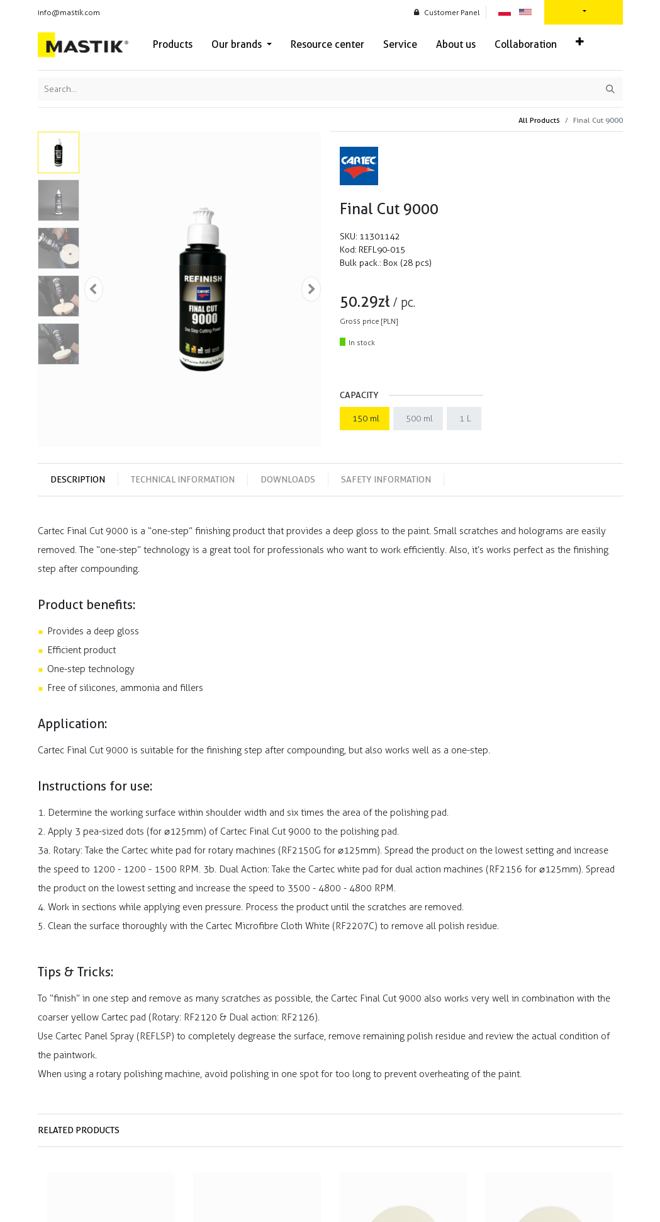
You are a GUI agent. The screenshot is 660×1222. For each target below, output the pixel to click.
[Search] (610, 89)
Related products (79, 1130)
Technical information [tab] (183, 479)
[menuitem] (172, 45)
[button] (579, 42)
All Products (539, 120)
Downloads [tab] (287, 479)
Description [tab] (77, 479)
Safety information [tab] (386, 479)
